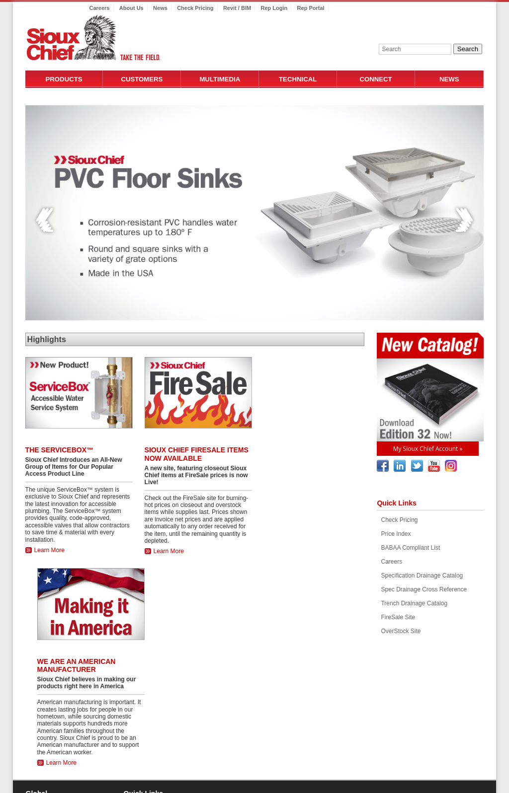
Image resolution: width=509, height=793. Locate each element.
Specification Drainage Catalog (422, 575)
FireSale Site (398, 617)
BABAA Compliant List (410, 547)
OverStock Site (401, 631)
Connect (375, 79)
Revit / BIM (237, 8)
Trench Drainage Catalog (414, 603)
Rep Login (273, 8)
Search (467, 49)
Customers (142, 79)
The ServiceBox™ (59, 450)
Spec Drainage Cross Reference (424, 589)
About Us (131, 8)
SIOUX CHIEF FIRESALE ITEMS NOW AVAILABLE (197, 454)
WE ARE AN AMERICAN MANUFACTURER (76, 665)
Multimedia (219, 79)
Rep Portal (311, 8)
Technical (298, 79)
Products (64, 79)
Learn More (49, 550)
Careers (99, 8)
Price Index (396, 533)
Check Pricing (195, 8)
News (160, 8)
